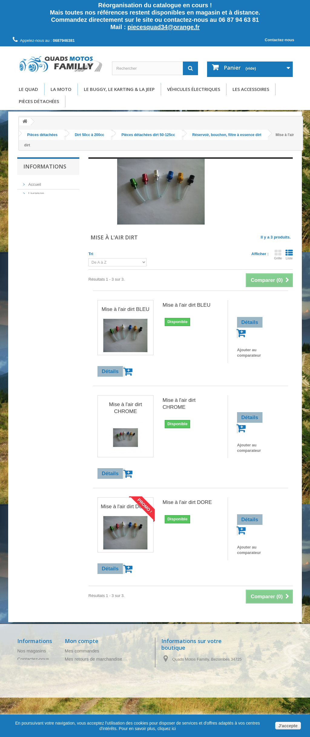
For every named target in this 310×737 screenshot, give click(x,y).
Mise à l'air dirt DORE (125, 506)
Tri (90, 254)
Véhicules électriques (193, 89)
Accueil (34, 182)
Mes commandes (82, 650)
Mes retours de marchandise (93, 659)
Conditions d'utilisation (47, 210)
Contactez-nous (280, 40)
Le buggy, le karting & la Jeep (119, 89)
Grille (278, 254)
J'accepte (288, 725)
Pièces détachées (39, 101)
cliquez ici (166, 728)
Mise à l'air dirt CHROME (125, 408)
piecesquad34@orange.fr (163, 27)
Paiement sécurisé (44, 228)
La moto (61, 89)
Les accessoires (250, 89)
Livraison (35, 191)
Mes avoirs (76, 667)
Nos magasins (31, 650)
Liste (289, 254)
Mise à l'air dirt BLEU (125, 309)
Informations (44, 166)
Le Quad (28, 89)
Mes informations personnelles (95, 683)
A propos (35, 219)
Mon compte (81, 641)
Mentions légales (42, 200)
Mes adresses (79, 675)
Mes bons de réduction (88, 691)
